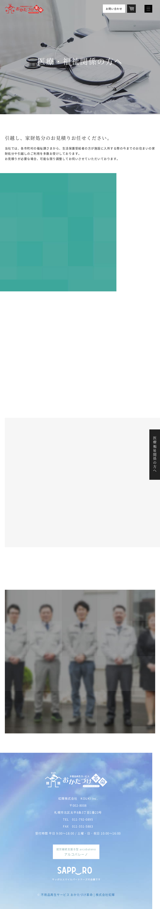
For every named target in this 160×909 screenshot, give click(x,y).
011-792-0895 (82, 819)
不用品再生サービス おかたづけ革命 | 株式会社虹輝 (78, 895)
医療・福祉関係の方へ (154, 454)
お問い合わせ (114, 8)
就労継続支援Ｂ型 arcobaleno (76, 852)
